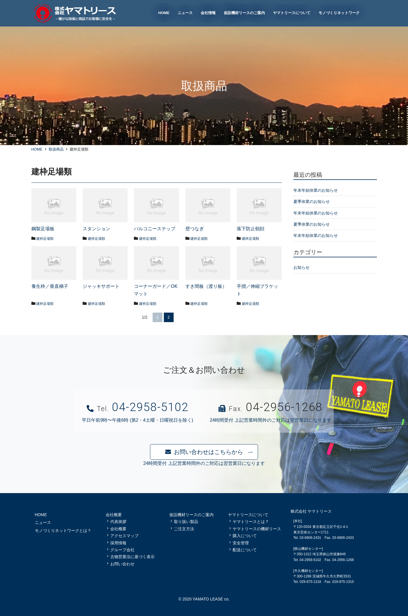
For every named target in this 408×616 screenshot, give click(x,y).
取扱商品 (56, 149)
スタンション (96, 228)
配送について (245, 549)
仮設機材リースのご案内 (191, 514)
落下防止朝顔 (250, 228)
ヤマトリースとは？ (251, 521)
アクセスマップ (124, 535)
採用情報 (118, 543)
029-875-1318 (310, 582)
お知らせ (301, 267)
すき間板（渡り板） (206, 286)
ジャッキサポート (101, 286)
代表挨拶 (118, 521)
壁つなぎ (194, 228)
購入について (245, 535)
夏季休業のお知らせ (311, 201)
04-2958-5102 (150, 407)
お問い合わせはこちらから (208, 452)
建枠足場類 (46, 238)
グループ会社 (122, 549)
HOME (37, 149)
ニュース (43, 522)
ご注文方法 (184, 528)
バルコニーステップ (154, 228)
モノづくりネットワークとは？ (63, 530)
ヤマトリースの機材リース (257, 528)
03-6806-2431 (310, 538)
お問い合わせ (122, 564)
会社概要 (118, 528)
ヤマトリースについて (248, 514)
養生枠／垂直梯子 (49, 286)
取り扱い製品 (186, 521)
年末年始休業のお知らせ (315, 190)
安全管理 (241, 543)
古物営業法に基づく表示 (132, 556)
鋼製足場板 (42, 228)
